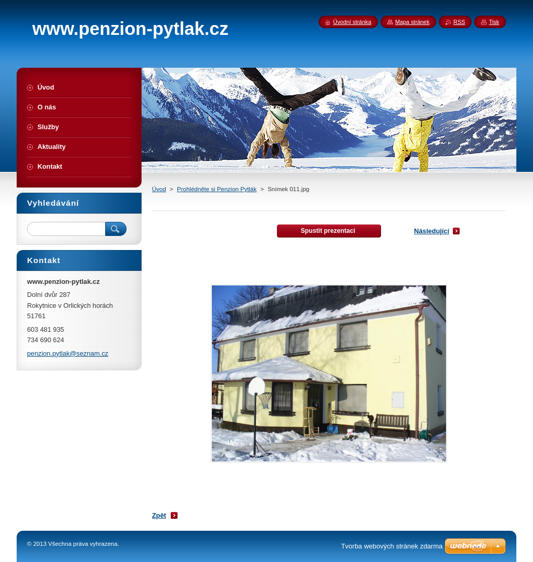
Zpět (159, 515)
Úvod (159, 189)
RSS (459, 22)
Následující (431, 231)
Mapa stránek (412, 22)
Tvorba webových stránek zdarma (391, 546)
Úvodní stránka (352, 22)
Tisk (494, 22)
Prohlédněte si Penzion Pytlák (217, 189)
